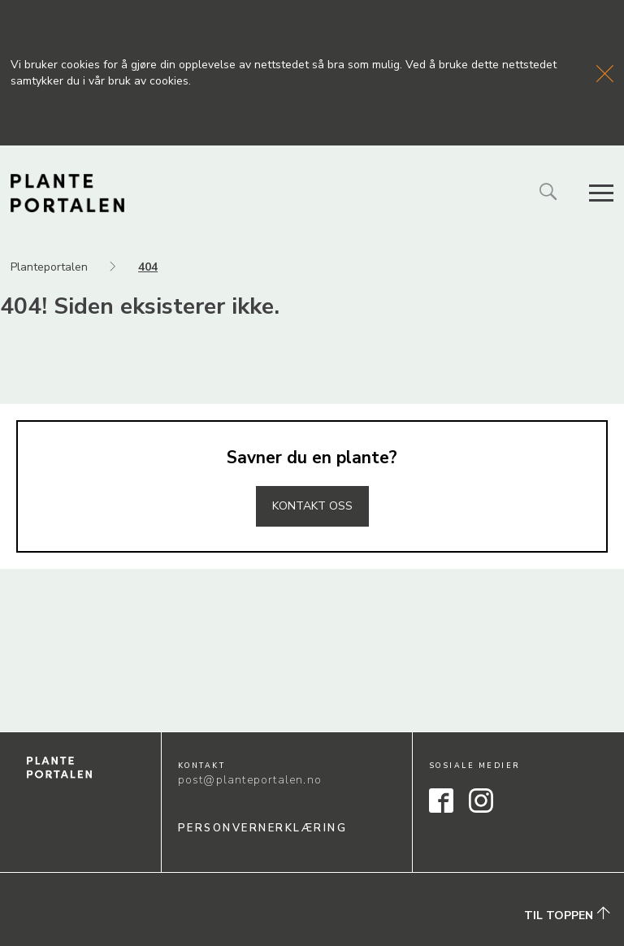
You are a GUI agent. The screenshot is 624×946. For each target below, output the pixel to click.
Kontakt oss (312, 506)
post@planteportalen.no (250, 780)
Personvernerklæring (263, 828)
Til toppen (567, 914)
